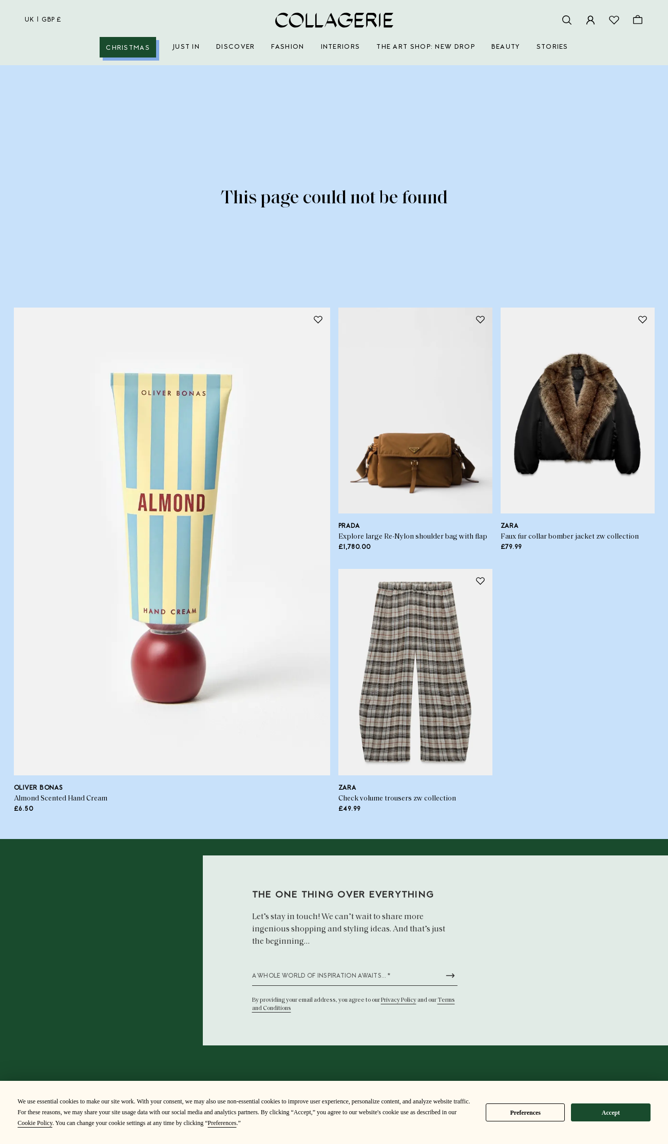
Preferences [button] (221, 1123)
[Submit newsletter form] (450, 975)
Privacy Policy (398, 1000)
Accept (611, 1112)
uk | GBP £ (43, 20)
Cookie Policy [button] (34, 1123)
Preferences (525, 1112)
